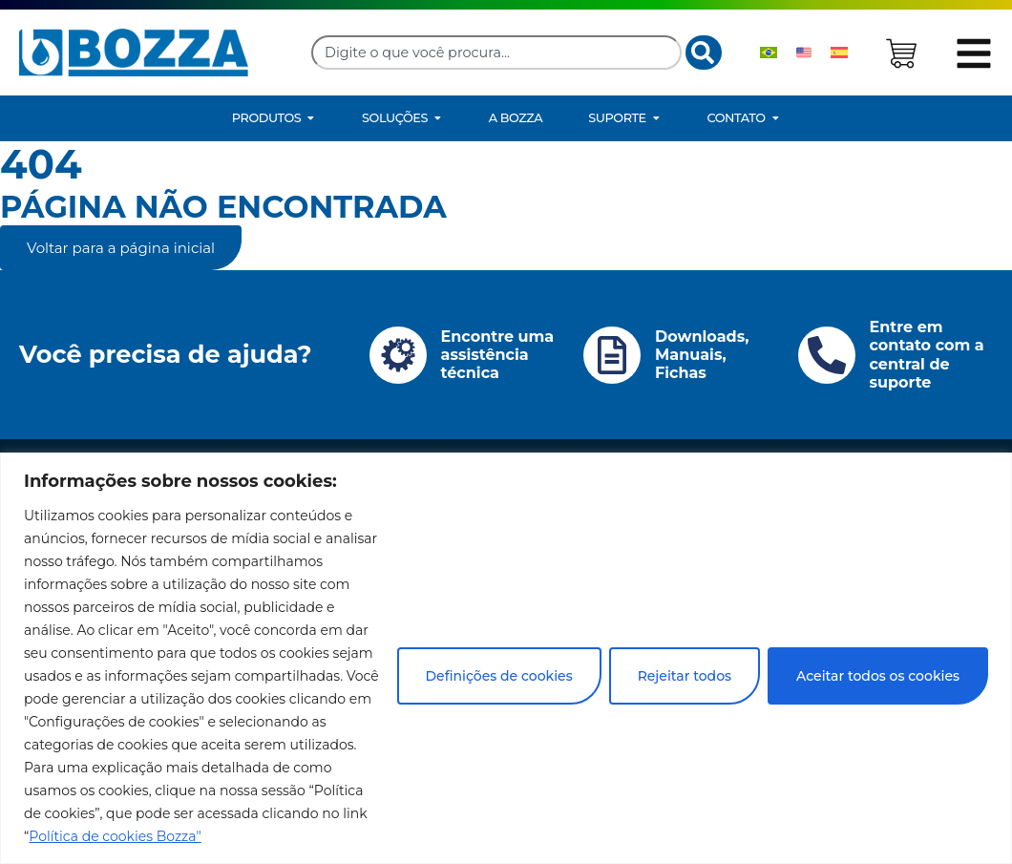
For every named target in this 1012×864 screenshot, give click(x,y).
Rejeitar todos (684, 676)
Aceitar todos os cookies (877, 676)
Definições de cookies (499, 676)
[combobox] (496, 52)
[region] (506, 658)
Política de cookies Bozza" (114, 836)
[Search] (703, 52)
